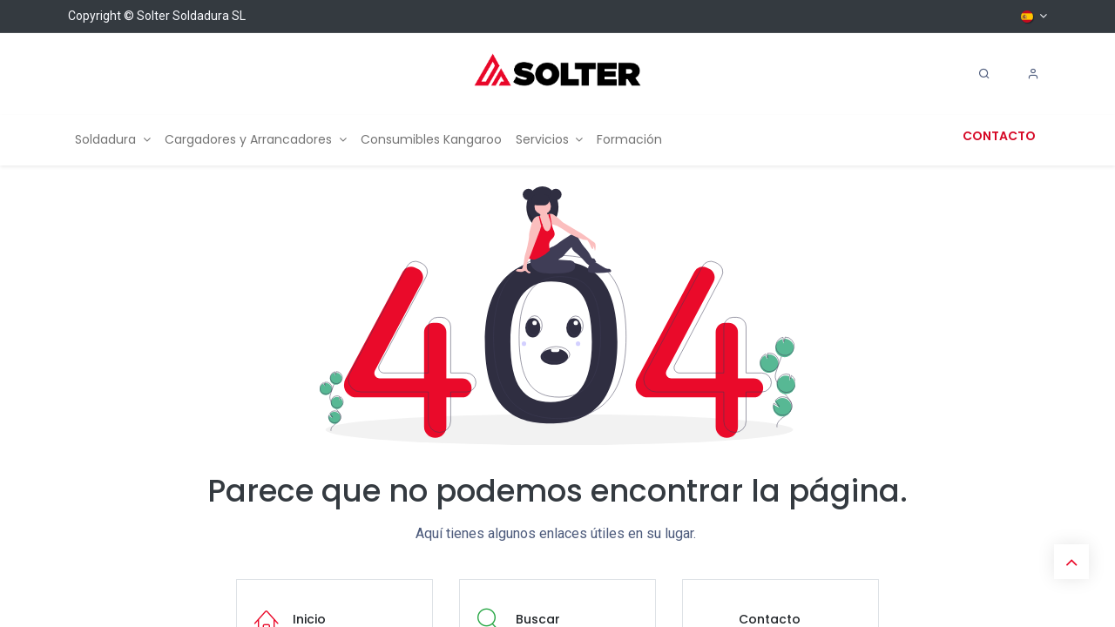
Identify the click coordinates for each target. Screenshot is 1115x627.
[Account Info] (1033, 74)
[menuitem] (113, 140)
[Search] (984, 74)
